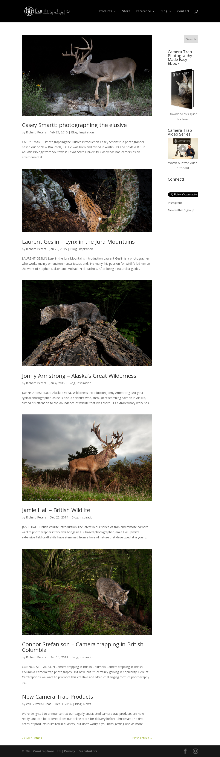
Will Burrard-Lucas (38, 704)
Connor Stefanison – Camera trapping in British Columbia (83, 647)
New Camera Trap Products (57, 696)
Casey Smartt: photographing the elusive (74, 125)
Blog (164, 11)
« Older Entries (32, 738)
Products (105, 11)
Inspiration (86, 132)
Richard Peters (36, 132)
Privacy (69, 751)
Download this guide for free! (183, 114)
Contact (183, 11)
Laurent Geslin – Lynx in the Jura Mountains (78, 241)
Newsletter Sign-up (181, 210)
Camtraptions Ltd (47, 751)
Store (126, 11)
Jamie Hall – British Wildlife (56, 510)
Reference (143, 11)
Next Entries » (142, 738)
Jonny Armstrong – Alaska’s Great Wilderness (79, 375)
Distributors (88, 751)
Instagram (175, 203)
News (87, 704)
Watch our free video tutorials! (183, 163)
